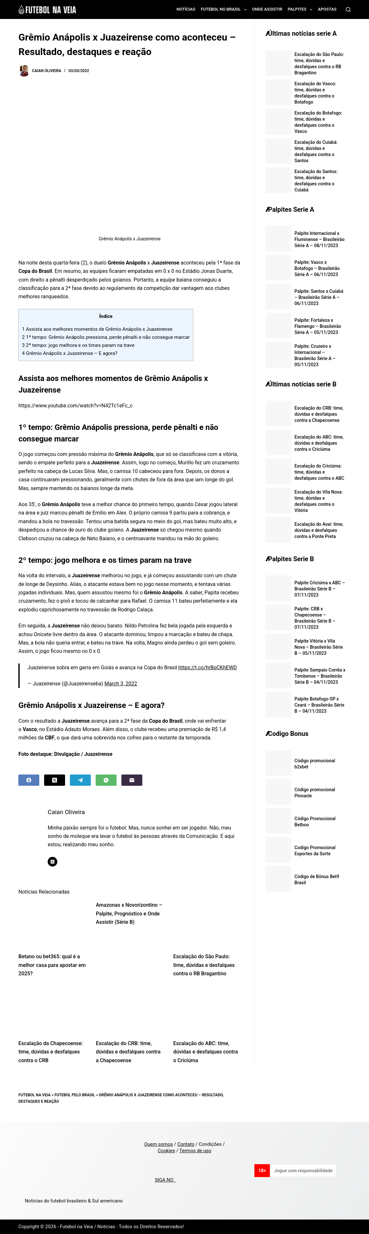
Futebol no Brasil (225, 10)
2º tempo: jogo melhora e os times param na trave (78, 345)
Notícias (185, 9)
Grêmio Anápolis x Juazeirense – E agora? (69, 353)
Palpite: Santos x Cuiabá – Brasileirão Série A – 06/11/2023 (319, 297)
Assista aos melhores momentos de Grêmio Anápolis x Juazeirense (97, 329)
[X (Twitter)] (54, 780)
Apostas (327, 9)
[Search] (348, 9)
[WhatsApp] (106, 780)
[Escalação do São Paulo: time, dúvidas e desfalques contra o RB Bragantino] (207, 923)
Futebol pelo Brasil (74, 1095)
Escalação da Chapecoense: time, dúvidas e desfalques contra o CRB (50, 1051)
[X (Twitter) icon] (52, 862)
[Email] (131, 780)
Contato (185, 1144)
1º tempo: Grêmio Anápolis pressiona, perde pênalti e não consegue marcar (106, 337)
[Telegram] (80, 780)
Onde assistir (267, 9)
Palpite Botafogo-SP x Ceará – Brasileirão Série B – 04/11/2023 (320, 705)
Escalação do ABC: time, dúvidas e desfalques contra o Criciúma (205, 1051)
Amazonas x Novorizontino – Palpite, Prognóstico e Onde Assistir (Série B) (129, 913)
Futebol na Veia (34, 1095)
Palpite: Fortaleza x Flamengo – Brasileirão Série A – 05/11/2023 (318, 326)
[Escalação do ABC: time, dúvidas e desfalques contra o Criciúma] (207, 1010)
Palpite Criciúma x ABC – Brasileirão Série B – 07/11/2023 (320, 589)
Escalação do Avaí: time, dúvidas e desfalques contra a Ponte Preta (319, 530)
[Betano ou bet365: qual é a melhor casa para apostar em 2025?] (52, 923)
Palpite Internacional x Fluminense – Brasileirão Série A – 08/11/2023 (320, 239)
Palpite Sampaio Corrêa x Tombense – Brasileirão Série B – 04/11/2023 (320, 676)
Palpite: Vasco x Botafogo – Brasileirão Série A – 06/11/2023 (317, 268)
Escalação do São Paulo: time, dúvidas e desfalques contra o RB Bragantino (204, 965)
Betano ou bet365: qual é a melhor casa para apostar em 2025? (52, 965)
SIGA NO (165, 1180)
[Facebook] (28, 780)
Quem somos (158, 1144)
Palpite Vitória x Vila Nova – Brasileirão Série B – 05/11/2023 (319, 647)
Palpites (301, 10)
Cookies (166, 1151)
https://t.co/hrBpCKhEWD (207, 667)
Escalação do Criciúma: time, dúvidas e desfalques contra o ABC (320, 472)
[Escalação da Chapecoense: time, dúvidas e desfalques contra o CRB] (52, 1010)
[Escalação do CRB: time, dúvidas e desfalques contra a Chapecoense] (130, 1010)
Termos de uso (195, 1151)
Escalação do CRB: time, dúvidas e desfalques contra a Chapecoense (128, 1051)
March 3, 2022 (121, 684)
